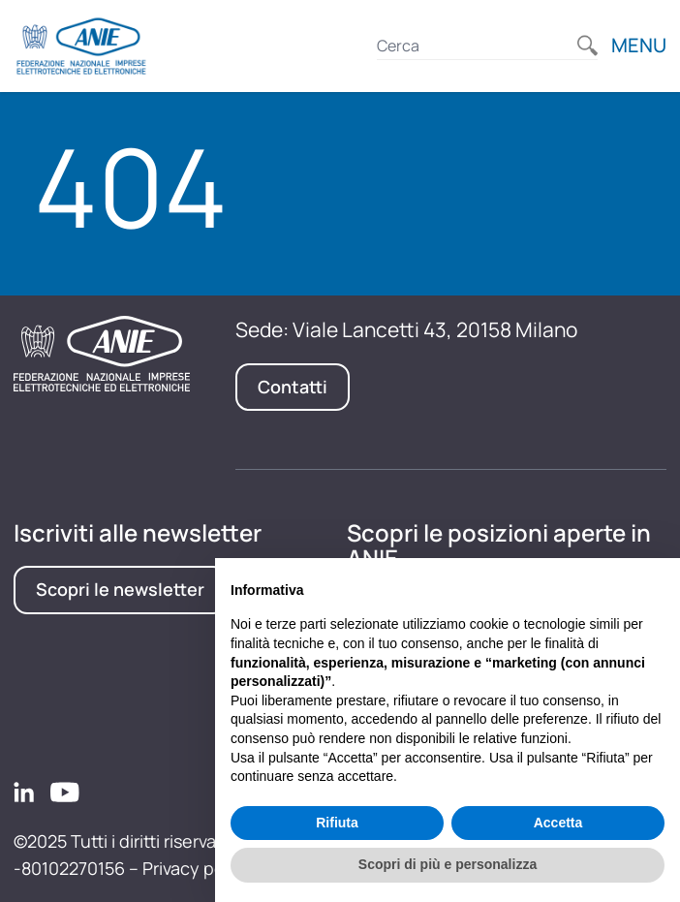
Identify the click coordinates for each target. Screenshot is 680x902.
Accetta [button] (558, 822)
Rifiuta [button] (337, 822)
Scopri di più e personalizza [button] (447, 864)
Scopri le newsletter (120, 589)
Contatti (292, 386)
